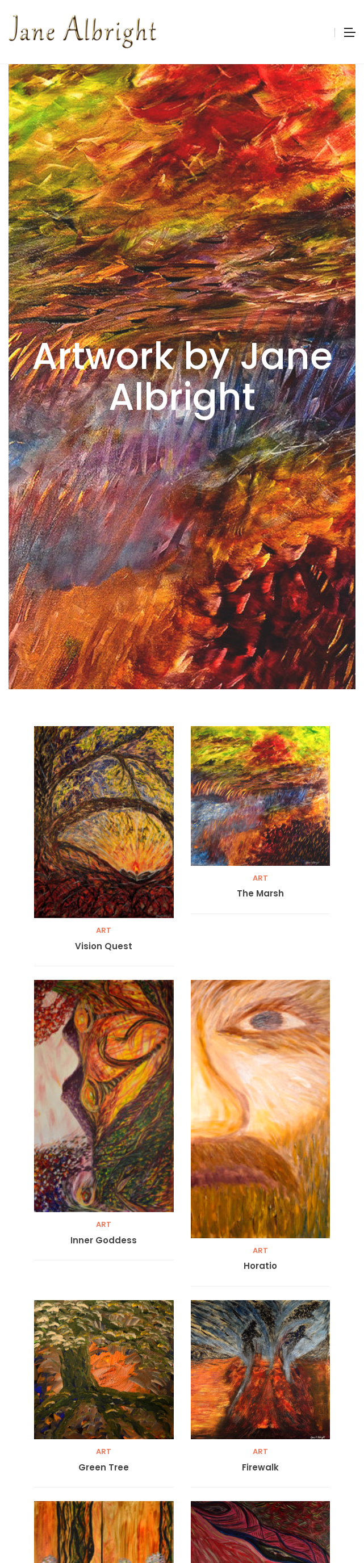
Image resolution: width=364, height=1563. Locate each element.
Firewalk (260, 1468)
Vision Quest (103, 947)
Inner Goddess (103, 1241)
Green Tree (103, 1468)
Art (103, 930)
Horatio (260, 1266)
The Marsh (260, 894)
